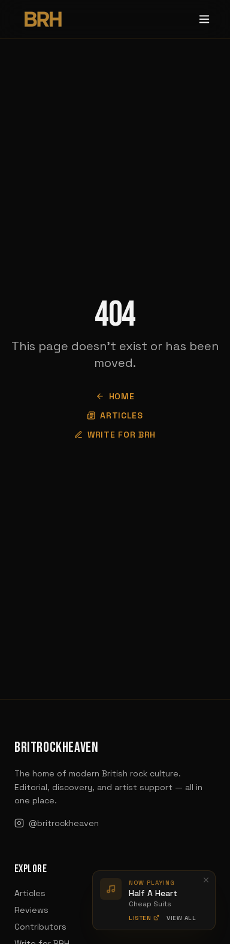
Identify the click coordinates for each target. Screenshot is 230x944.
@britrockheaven (56, 823)
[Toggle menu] (204, 19)
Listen (144, 917)
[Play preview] (111, 889)
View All (181, 917)
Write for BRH (115, 434)
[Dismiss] (206, 880)
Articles (115, 415)
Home (115, 396)
